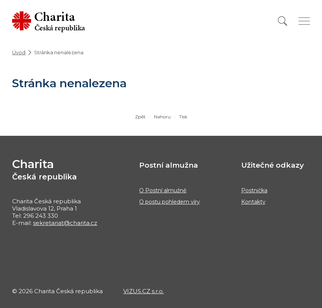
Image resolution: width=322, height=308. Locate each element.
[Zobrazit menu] (304, 21)
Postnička (254, 190)
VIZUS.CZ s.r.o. (143, 291)
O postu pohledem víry (169, 201)
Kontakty (253, 201)
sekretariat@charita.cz (65, 222)
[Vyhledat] (282, 21)
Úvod (18, 52)
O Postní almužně (162, 190)
